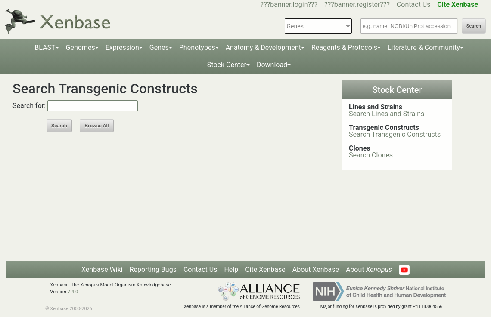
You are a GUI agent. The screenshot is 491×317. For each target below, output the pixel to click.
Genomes (80, 47)
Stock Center (226, 65)
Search (473, 26)
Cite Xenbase (265, 269)
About (369, 269)
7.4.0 (73, 292)
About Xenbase (315, 269)
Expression (122, 47)
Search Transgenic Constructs (395, 134)
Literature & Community (424, 47)
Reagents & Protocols (344, 47)
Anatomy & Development (263, 47)
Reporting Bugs (153, 269)
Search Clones (371, 155)
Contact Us (414, 4)
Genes (159, 47)
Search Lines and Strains (386, 114)
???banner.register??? (357, 4)
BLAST (44, 47)
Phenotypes (197, 47)
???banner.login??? (289, 4)
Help (231, 269)
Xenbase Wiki (102, 269)
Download (272, 65)
